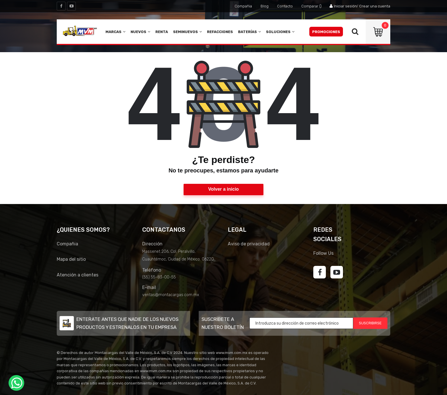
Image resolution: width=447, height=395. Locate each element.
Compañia (243, 6)
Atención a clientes (77, 275)
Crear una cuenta (374, 6)
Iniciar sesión (345, 6)
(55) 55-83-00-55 (159, 277)
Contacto (285, 6)
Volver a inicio (223, 189)
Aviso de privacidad (249, 244)
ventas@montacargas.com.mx (170, 294)
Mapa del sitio (71, 259)
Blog (265, 6)
